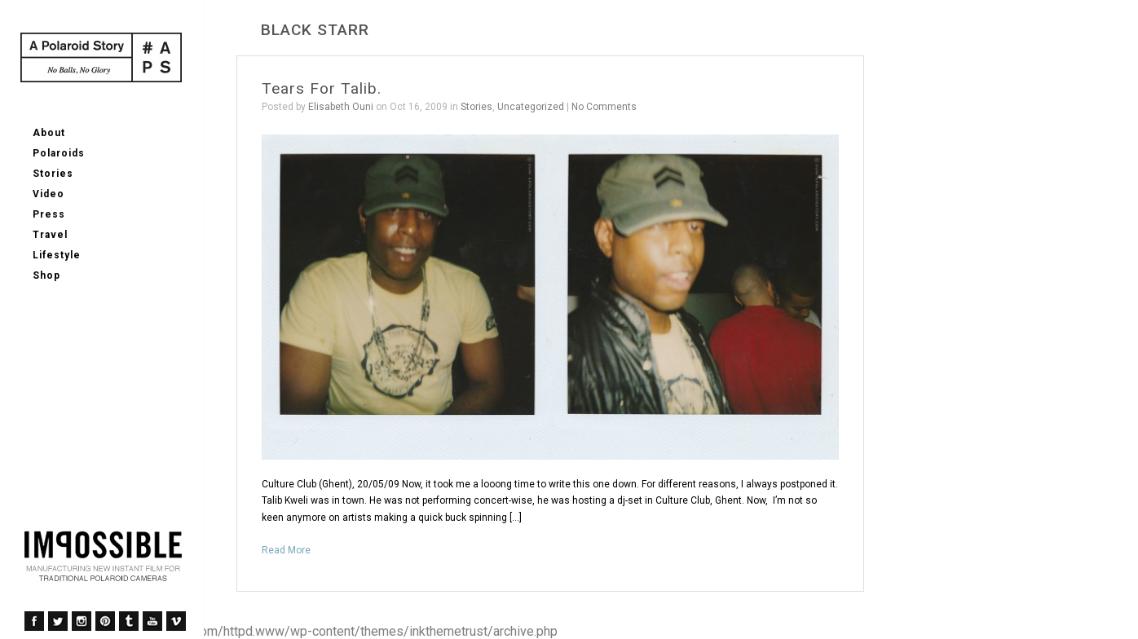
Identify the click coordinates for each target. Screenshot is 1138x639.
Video (48, 194)
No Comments (604, 106)
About (49, 133)
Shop (46, 275)
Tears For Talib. (322, 88)
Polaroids (59, 153)
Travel (50, 234)
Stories (53, 173)
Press (49, 214)
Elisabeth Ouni (340, 106)
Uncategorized (530, 106)
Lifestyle (57, 255)
